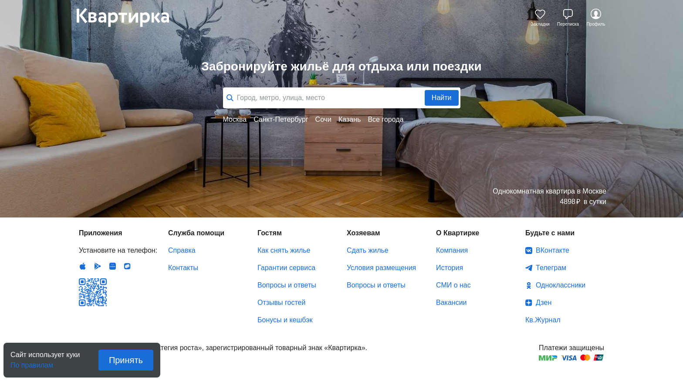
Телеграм (551, 267)
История (449, 267)
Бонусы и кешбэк (284, 320)
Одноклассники (560, 285)
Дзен (543, 302)
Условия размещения (381, 267)
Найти (442, 97)
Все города (385, 119)
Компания (452, 250)
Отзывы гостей (281, 302)
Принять (126, 360)
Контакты (183, 267)
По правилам (31, 362)
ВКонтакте (552, 250)
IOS (83, 266)
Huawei (112, 266)
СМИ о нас (453, 285)
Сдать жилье (368, 250)
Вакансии (451, 302)
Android (97, 266)
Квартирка (129, 17)
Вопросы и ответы (286, 285)
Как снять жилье (283, 250)
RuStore (127, 266)
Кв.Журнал (543, 320)
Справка (182, 250)
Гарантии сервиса (286, 267)
